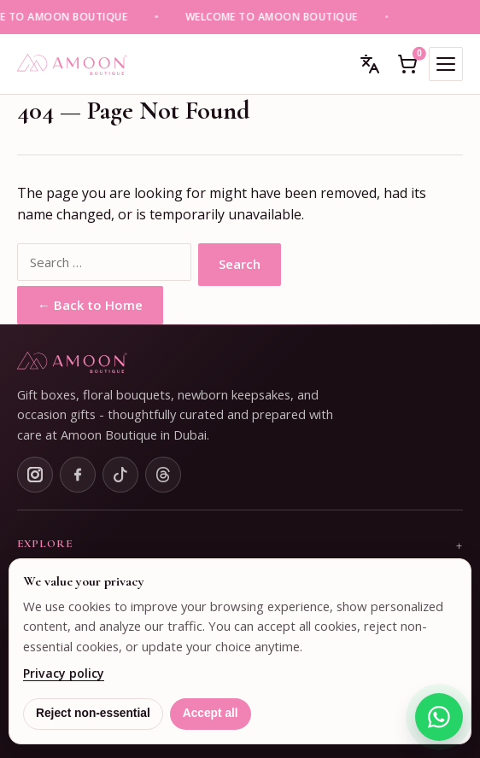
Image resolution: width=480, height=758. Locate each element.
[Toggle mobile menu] (446, 64)
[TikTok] (120, 475)
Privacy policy (63, 673)
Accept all (210, 713)
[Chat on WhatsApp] (439, 717)
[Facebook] (78, 475)
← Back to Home (90, 304)
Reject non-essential (93, 713)
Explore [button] (45, 544)
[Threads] (163, 475)
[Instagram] (35, 475)
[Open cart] (407, 64)
